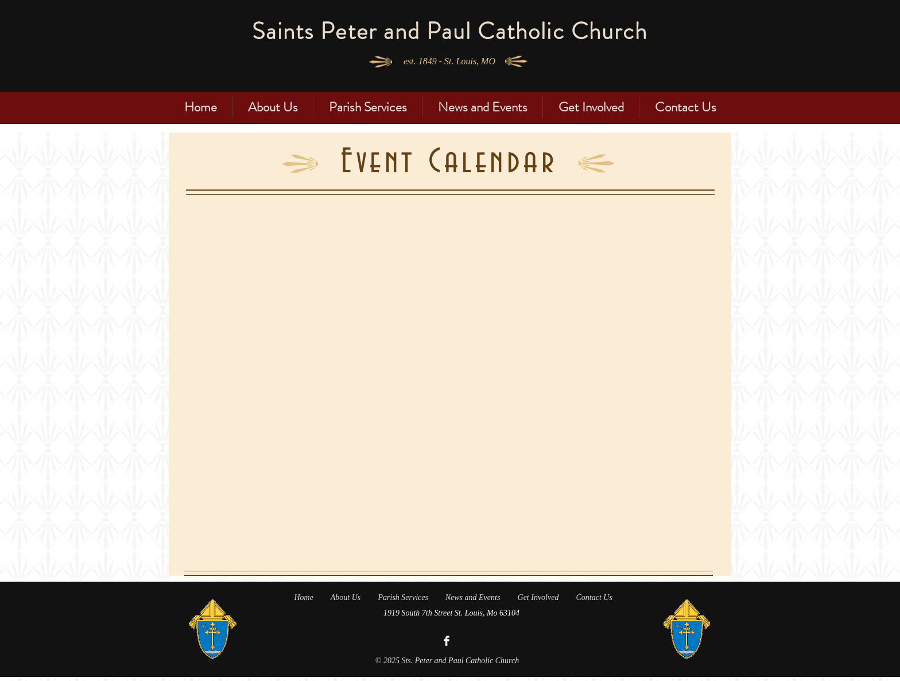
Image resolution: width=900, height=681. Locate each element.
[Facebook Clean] (446, 641)
